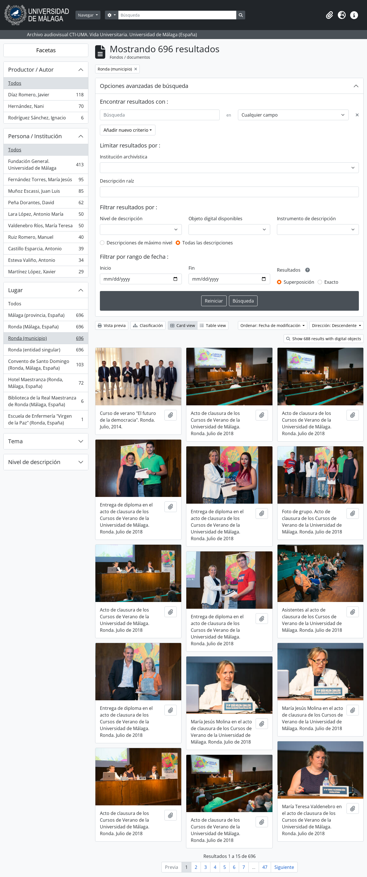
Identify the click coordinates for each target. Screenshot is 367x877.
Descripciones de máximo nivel (139, 243)
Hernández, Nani (46, 107)
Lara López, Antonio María (46, 215)
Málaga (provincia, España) (46, 316)
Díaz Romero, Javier (46, 96)
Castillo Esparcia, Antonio (46, 250)
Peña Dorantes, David (46, 203)
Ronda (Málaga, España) (46, 328)
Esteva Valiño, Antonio (46, 261)
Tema (15, 441)
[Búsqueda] (177, 15)
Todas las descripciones (207, 243)
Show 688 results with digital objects (323, 338)
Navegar (86, 15)
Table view (213, 325)
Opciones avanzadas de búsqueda (144, 86)
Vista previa (112, 325)
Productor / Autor (31, 69)
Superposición (299, 282)
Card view (182, 325)
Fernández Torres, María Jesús (46, 180)
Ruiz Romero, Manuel (46, 238)
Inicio (105, 268)
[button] (329, 15)
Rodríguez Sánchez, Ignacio (46, 118)
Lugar (15, 290)
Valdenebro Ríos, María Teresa (46, 226)
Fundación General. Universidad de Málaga (46, 164)
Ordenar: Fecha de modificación (271, 325)
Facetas (46, 50)
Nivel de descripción (34, 462)
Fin (192, 268)
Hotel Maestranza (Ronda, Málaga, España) (46, 382)
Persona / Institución (35, 136)
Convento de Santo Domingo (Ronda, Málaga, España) (46, 364)
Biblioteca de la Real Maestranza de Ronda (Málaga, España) (46, 401)
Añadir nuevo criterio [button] (126, 130)
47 (264, 867)
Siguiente (284, 867)
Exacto (331, 282)
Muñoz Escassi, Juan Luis (46, 192)
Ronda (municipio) (46, 339)
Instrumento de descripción (306, 218)
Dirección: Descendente (335, 325)
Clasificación (148, 325)
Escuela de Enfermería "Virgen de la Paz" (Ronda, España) (46, 419)
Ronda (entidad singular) (46, 351)
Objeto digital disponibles (215, 218)
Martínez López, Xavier (46, 272)
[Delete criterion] (357, 115)
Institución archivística (123, 157)
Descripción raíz (117, 181)
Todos (14, 83)
